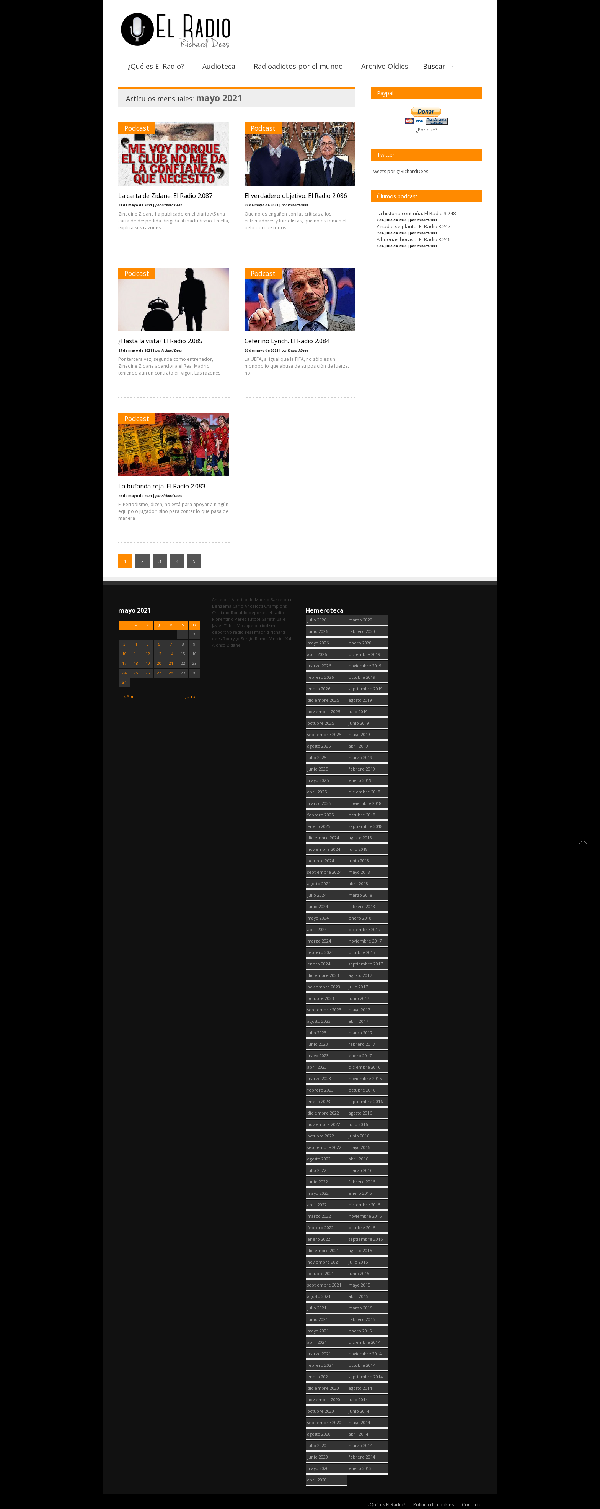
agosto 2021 (319, 1296)
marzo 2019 (360, 757)
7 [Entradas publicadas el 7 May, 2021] (171, 644)
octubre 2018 (362, 815)
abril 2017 (358, 1021)
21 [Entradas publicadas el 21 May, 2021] (171, 663)
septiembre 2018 (366, 826)
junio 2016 (359, 1136)
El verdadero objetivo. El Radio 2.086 (296, 195)
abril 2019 (358, 746)
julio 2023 (316, 1032)
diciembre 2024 (323, 837)
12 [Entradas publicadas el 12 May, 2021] (147, 653)
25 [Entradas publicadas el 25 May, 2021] (136, 672)
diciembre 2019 (364, 654)
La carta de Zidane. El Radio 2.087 (165, 195)
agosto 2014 (360, 1388)
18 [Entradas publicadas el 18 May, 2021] (136, 663)
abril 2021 (317, 1342)
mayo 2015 (359, 1285)
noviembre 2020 (323, 1399)
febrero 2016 (362, 1181)
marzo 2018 (360, 895)
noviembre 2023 (323, 987)
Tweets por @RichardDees (399, 171)
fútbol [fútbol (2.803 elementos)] (254, 619)
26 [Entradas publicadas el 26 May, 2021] (147, 672)
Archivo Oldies (384, 66)
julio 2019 (358, 711)
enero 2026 (318, 688)
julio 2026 (316, 620)
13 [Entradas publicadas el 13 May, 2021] (159, 653)
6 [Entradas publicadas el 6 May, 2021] (159, 644)
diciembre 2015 (364, 1204)
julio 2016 (358, 1124)
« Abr (128, 696)
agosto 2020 (319, 1434)
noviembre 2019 (365, 666)
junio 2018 (359, 860)
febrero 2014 (362, 1457)
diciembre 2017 (364, 929)
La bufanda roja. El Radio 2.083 (161, 486)
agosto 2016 (360, 1113)
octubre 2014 (362, 1365)
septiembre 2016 (366, 1101)
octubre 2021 (320, 1273)
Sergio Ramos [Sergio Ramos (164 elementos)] (254, 638)
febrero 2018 (362, 906)
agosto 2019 (360, 700)
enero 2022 (318, 1239)
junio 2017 (359, 998)
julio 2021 (316, 1308)
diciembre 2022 (323, 1113)
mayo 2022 (318, 1193)
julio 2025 (316, 757)
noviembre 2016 (365, 1078)
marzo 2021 (319, 1353)
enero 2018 (360, 918)
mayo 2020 (318, 1468)
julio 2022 (316, 1170)
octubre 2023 (320, 998)
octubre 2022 (320, 1136)
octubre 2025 (320, 723)
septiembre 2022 (324, 1147)
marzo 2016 (360, 1170)
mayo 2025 (318, 780)
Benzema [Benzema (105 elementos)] (222, 606)
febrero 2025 (320, 815)
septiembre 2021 (324, 1285)
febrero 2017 (362, 1044)
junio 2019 (359, 723)
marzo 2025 (319, 803)
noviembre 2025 (323, 711)
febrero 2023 (320, 1090)
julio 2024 (316, 895)
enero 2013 (360, 1468)
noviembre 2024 (323, 849)
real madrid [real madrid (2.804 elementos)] (257, 632)
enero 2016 (360, 1193)
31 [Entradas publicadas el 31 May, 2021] (124, 682)
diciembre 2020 (323, 1388)
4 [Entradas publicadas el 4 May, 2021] (136, 644)
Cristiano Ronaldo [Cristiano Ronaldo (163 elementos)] (230, 612)
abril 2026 (317, 654)
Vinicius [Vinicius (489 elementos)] (276, 638)
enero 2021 (318, 1376)
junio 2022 (317, 1181)
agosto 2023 (319, 1021)
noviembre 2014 (365, 1353)
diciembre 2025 (323, 700)
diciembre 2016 (364, 1067)
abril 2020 (317, 1480)
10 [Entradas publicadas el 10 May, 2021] (124, 653)
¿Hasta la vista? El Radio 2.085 (160, 341)
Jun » (191, 696)
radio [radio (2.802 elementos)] (238, 632)
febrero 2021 (320, 1365)
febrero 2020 (362, 631)
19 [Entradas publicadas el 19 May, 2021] (147, 663)
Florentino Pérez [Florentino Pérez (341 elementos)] (229, 619)
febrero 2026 (320, 677)
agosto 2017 (360, 975)
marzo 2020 (360, 620)
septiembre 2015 (366, 1239)
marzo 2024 (319, 941)
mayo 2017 (359, 1009)
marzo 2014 (360, 1445)
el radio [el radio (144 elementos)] (276, 612)
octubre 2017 (362, 952)
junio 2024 (317, 906)
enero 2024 (318, 964)
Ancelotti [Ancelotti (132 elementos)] (221, 599)
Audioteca (218, 66)
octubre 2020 (320, 1411)
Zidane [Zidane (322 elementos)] (234, 645)
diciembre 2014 (364, 1342)
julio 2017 (358, 987)
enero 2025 (318, 826)
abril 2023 (317, 1067)
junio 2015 (359, 1273)
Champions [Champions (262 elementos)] (275, 606)
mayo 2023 (318, 1055)
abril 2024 (317, 929)
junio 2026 (317, 631)
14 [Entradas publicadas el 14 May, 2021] (171, 653)
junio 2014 (359, 1411)
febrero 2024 (320, 952)
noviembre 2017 (365, 941)
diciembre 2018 (364, 792)
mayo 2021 (318, 1331)
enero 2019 (360, 780)
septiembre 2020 (324, 1422)
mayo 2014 (359, 1422)
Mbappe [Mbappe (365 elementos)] (244, 625)
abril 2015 (358, 1296)
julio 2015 (358, 1262)
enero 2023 (318, 1101)
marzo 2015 (360, 1308)
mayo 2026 (318, 643)
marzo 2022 (319, 1216)
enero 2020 (360, 643)
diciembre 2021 (323, 1250)
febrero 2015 (362, 1319)
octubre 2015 (362, 1227)
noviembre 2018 (365, 803)
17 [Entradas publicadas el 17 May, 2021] (124, 663)
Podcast (136, 128)
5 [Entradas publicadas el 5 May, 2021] (148, 644)
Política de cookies (433, 1504)
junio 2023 (317, 1044)
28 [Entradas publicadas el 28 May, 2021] (171, 672)
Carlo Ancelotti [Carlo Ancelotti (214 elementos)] (248, 606)
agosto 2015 (360, 1250)
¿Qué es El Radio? (155, 66)
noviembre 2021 (323, 1262)
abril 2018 (358, 883)
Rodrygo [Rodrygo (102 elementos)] (231, 638)
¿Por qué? (426, 130)
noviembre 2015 (365, 1216)
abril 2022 (317, 1204)
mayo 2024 (318, 918)
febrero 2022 (320, 1227)
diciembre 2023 (323, 975)
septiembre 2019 (366, 688)
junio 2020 (317, 1457)
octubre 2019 (362, 677)
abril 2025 (317, 792)
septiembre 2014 (366, 1376)
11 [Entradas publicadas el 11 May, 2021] (136, 653)
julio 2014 (358, 1399)
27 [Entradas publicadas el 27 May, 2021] (159, 672)
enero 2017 (360, 1055)
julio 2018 (358, 849)
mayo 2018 (359, 872)
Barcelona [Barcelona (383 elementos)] (281, 599)
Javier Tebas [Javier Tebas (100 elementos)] (223, 625)
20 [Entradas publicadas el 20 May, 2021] (159, 663)
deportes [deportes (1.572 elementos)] (258, 612)
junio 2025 (317, 769)
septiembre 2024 (324, 872)
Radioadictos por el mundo (298, 66)
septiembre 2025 (324, 734)
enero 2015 (360, 1331)
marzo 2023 (319, 1078)
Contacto (472, 1504)
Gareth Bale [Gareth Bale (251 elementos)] (273, 619)
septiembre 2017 (366, 964)
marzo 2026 (319, 666)
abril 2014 (358, 1434)
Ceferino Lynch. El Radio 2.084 (287, 341)
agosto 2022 (319, 1159)
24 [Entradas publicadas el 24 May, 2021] (124, 672)
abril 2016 (358, 1159)
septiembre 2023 (324, 1009)
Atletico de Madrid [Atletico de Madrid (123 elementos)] (250, 599)
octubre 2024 (320, 860)
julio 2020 (316, 1445)
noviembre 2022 (323, 1124)
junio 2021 (317, 1319)
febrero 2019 (362, 769)
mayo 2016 (359, 1147)
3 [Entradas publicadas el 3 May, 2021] (124, 644)
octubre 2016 (362, 1090)
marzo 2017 (360, 1032)
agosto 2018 (360, 837)
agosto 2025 (319, 746)
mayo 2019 (359, 734)
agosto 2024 (319, 883)
